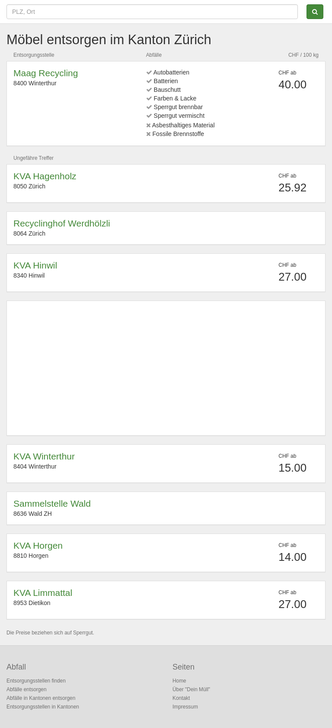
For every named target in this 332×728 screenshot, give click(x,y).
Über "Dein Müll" (191, 689)
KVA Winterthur (44, 456)
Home (179, 681)
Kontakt (181, 698)
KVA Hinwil (35, 265)
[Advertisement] (166, 368)
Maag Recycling (45, 73)
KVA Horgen (38, 545)
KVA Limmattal (42, 593)
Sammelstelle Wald (52, 503)
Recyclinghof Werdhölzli (61, 223)
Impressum (185, 707)
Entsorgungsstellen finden (36, 681)
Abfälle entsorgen (26, 689)
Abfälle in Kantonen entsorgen (40, 698)
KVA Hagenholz (45, 176)
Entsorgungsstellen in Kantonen (42, 707)
